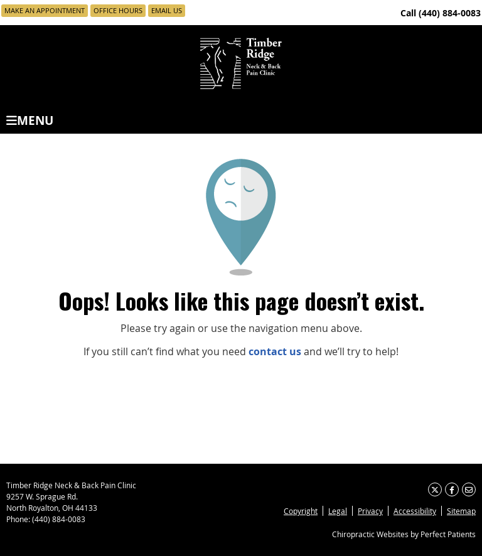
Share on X (435, 489)
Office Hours (118, 10)
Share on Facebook (452, 489)
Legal (337, 511)
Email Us (166, 10)
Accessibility (415, 511)
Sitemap (461, 511)
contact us (275, 351)
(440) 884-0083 (450, 13)
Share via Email (469, 489)
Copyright (301, 511)
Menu (29, 119)
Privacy (370, 511)
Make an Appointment (44, 10)
